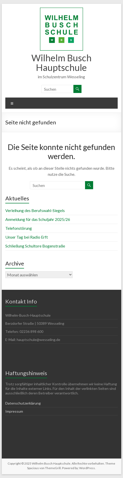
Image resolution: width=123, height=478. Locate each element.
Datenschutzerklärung (23, 403)
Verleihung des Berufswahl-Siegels (35, 210)
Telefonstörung (18, 228)
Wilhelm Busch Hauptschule (61, 62)
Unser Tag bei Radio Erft (26, 237)
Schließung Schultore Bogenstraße (35, 245)
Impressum (14, 411)
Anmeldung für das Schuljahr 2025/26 (37, 219)
